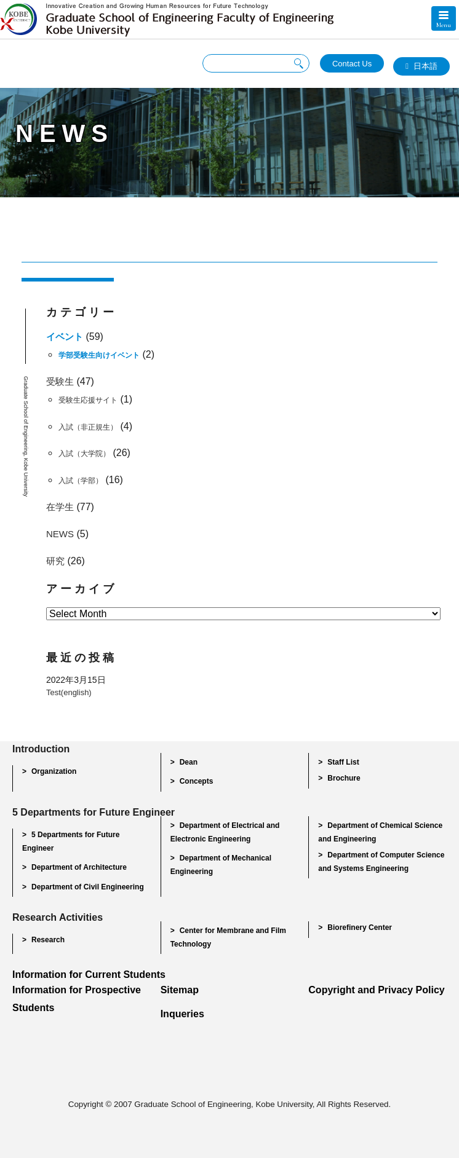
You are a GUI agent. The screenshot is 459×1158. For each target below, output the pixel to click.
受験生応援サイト (88, 400)
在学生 (60, 507)
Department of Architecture (79, 867)
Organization (53, 771)
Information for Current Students (89, 974)
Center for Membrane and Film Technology (228, 937)
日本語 (425, 66)
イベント (64, 336)
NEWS (60, 534)
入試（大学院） (84, 453)
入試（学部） (80, 480)
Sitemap (180, 990)
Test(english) (69, 692)
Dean (189, 762)
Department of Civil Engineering (87, 887)
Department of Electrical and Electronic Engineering (225, 832)
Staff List (343, 762)
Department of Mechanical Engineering (220, 865)
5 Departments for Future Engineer (70, 841)
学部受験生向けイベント (99, 355)
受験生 (60, 381)
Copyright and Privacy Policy (376, 990)
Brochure (343, 778)
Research (48, 939)
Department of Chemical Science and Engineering (380, 832)
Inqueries (182, 1014)
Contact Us (352, 64)
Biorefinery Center (359, 927)
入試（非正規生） (88, 427)
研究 (55, 561)
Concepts (197, 781)
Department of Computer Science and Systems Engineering (381, 862)
